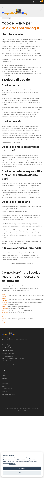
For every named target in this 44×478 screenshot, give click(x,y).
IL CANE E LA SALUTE (7, 389)
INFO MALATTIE (6, 386)
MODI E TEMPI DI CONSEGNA (9, 381)
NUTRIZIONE (5, 391)
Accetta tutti (22, 468)
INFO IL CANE (5, 383)
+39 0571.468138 (8, 357)
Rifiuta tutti (22, 472)
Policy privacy (5, 373)
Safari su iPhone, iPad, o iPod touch (4, 319)
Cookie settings (6, 18)
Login (35, 2)
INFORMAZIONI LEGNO (8, 397)
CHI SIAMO (5, 378)
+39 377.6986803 (9, 358)
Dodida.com (22, 410)
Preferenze (12, 463)
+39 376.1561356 (19, 358)
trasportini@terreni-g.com (9, 364)
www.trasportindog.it (20, 28)
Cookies (4, 375)
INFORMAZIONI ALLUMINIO (9, 394)
